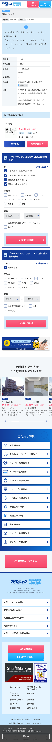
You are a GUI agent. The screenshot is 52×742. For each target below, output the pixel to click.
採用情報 (30, 704)
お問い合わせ (32, 708)
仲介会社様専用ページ (20, 719)
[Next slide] (46, 421)
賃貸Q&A (13, 704)
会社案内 (30, 693)
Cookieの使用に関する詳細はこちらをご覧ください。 (22, 731)
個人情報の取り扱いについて (20, 723)
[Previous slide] (5, 421)
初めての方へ (15, 687)
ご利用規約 (36, 719)
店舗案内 (30, 700)
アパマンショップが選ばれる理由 (34, 688)
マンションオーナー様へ (15, 694)
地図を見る (22, 85)
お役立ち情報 (15, 708)
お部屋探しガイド (16, 700)
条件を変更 (42, 167)
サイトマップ (38, 723)
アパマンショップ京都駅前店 (23, 44)
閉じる (26, 736)
